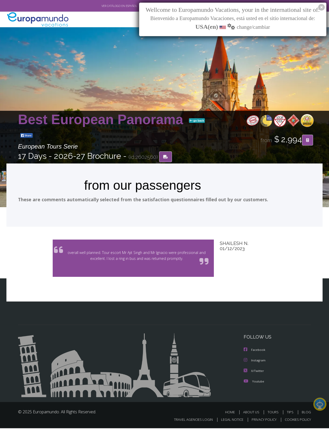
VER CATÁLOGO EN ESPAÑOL (107, 5)
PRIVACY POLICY (262, 420)
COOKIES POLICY (296, 420)
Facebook (255, 351)
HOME (232, 413)
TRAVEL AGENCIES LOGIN (188, 420)
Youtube (254, 382)
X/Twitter (254, 372)
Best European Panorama (102, 119)
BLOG (306, 413)
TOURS (274, 413)
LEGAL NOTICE (229, 420)
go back (197, 120)
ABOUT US (252, 413)
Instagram (255, 361)
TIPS (291, 413)
